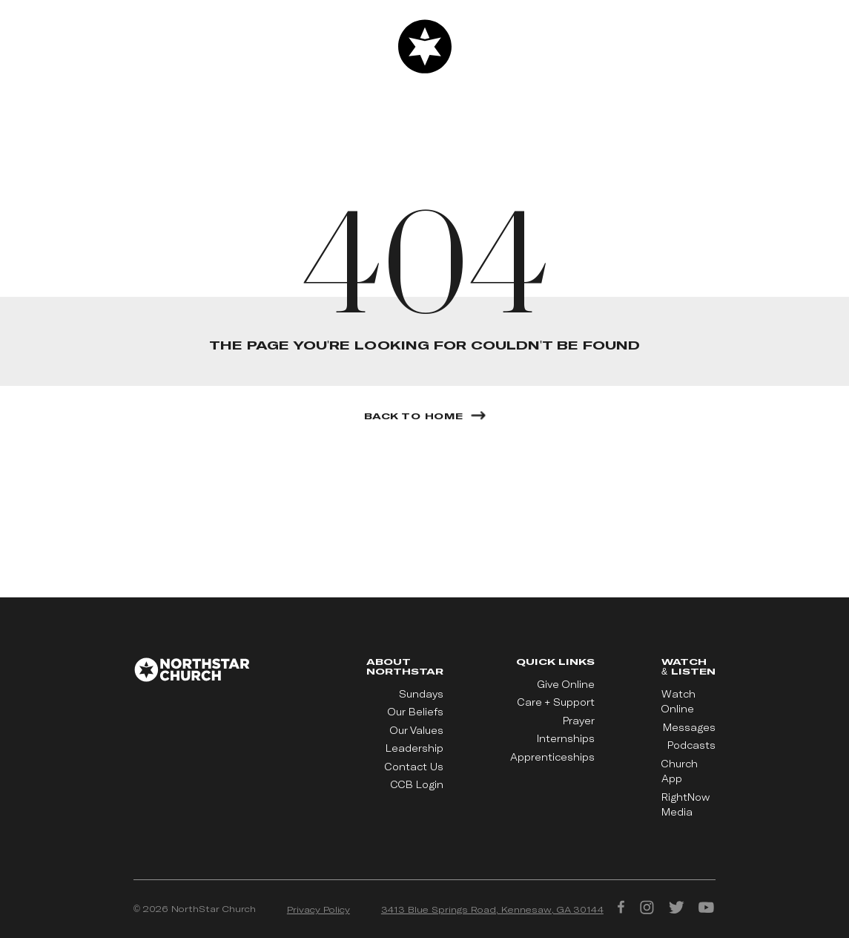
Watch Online (678, 701)
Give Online (566, 684)
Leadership (414, 748)
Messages (689, 727)
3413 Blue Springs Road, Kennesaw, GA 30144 (492, 909)
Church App (679, 771)
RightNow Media (685, 804)
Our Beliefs (415, 712)
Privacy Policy (318, 909)
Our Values (416, 730)
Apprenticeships (552, 757)
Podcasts (691, 745)
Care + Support (556, 702)
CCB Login (417, 784)
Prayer (579, 721)
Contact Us (414, 767)
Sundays (421, 694)
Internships (566, 738)
